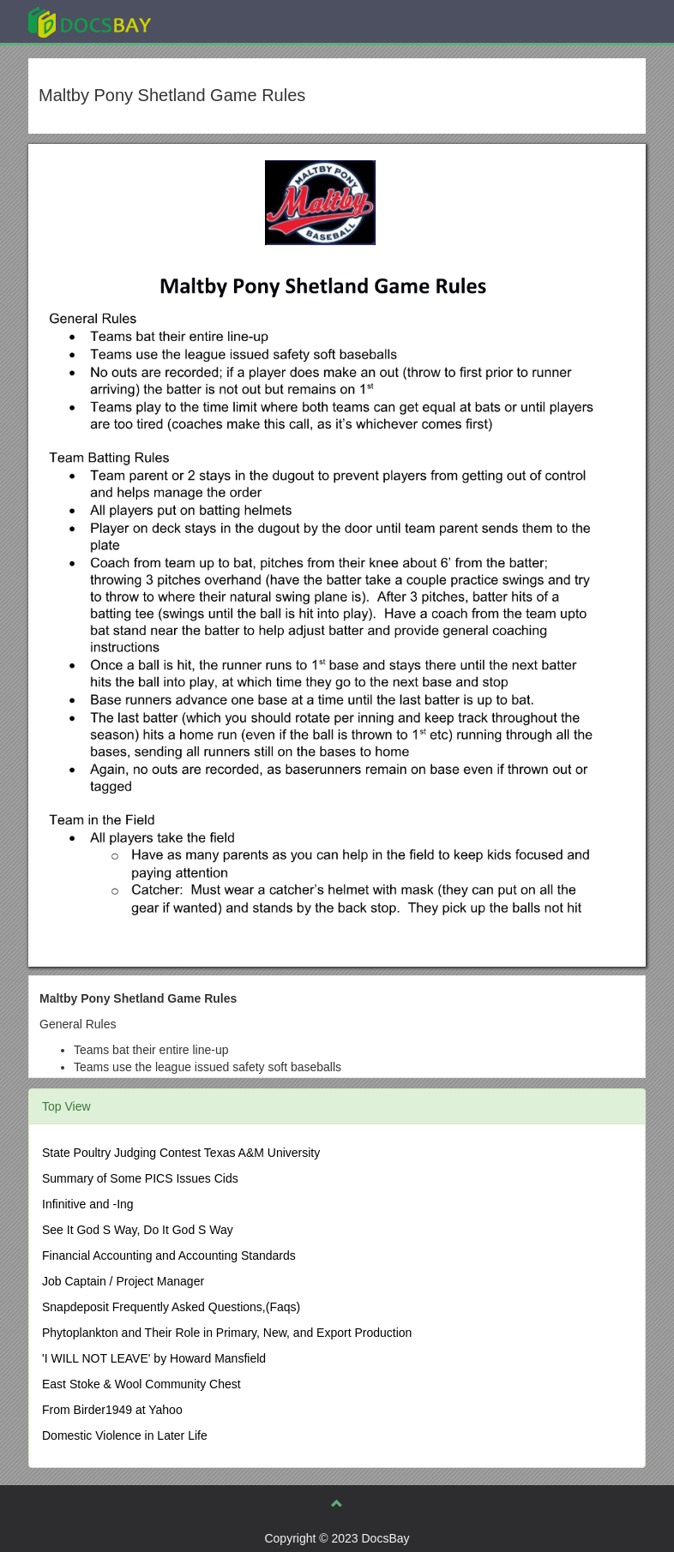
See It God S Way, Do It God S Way (137, 1230)
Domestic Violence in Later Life (125, 1435)
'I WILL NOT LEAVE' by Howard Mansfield (154, 1358)
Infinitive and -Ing (88, 1204)
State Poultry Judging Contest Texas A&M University (181, 1153)
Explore (218, 21)
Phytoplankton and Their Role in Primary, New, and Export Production (227, 1332)
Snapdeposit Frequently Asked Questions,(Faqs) (171, 1307)
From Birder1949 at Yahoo (112, 1410)
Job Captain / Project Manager (123, 1281)
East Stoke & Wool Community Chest (141, 1384)
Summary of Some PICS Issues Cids (140, 1178)
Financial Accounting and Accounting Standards (169, 1255)
